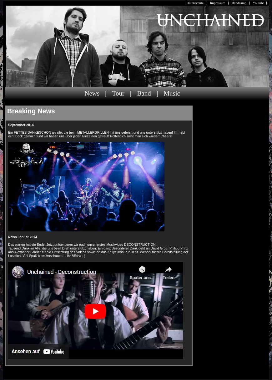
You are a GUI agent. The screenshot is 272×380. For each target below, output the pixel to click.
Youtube (258, 3)
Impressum (217, 3)
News (91, 93)
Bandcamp (239, 3)
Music (172, 93)
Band (144, 93)
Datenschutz (195, 3)
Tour (118, 93)
